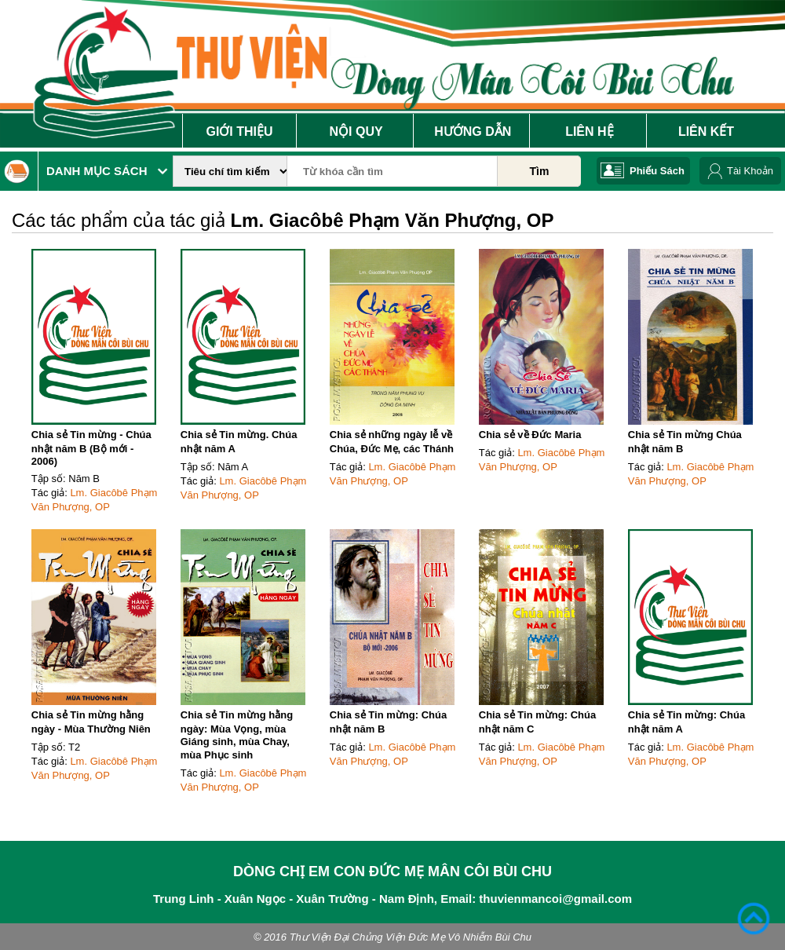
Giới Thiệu (239, 131)
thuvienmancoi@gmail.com (555, 898)
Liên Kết (706, 131)
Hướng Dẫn (472, 131)
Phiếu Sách (657, 171)
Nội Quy (356, 131)
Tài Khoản (750, 171)
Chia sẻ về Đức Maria (530, 434)
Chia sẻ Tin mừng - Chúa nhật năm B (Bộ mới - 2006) (91, 448)
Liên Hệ (589, 131)
